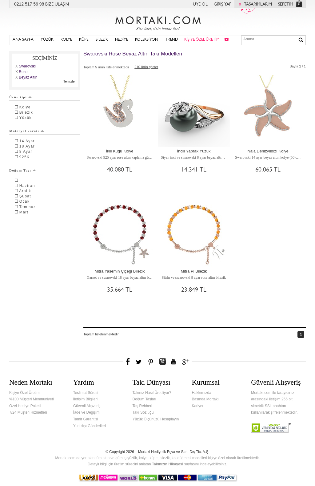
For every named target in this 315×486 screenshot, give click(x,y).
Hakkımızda (201, 393)
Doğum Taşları (144, 399)
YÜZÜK (47, 40)
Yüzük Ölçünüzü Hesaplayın (156, 419)
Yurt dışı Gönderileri (89, 426)
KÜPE (83, 40)
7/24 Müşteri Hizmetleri (28, 412)
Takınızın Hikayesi (167, 464)
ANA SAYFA (23, 40)
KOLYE (66, 40)
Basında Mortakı (205, 399)
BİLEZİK (101, 40)
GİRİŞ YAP (222, 4)
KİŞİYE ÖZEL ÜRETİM (201, 40)
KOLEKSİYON (146, 40)
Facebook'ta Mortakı (128, 362)
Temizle (69, 81)
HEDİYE (121, 40)
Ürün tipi (20, 97)
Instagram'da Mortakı (162, 362)
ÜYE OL (200, 4)
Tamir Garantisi (85, 419)
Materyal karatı (26, 131)
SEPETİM (285, 4)
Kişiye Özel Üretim (24, 393)
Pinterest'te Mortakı (150, 362)
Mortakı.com (157, 22)
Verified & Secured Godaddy (271, 428)
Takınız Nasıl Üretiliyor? (152, 393)
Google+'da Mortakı (187, 362)
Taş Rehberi (142, 406)
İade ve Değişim (86, 412)
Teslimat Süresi (85, 393)
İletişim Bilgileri (85, 399)
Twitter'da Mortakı (139, 362)
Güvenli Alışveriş (87, 406)
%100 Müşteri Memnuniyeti (31, 399)
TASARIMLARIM (254, 4)
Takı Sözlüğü (143, 412)
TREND (171, 40)
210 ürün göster (146, 67)
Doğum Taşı (22, 170)
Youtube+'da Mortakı (173, 362)
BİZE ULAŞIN (57, 4)
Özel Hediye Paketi (25, 406)
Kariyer (197, 406)
